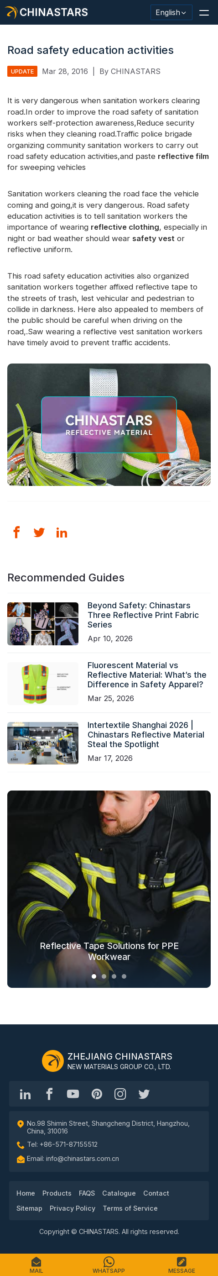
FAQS (87, 1193)
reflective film (183, 156)
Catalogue (119, 1193)
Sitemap (29, 1208)
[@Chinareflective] (144, 1094)
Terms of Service (130, 1208)
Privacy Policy (72, 1208)
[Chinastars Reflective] (73, 1094)
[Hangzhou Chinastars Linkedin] (25, 1094)
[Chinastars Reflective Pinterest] (97, 1094)
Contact (156, 1193)
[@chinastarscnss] (49, 1094)
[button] (203, 12)
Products (57, 1193)
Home (25, 1193)
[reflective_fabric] (120, 1094)
